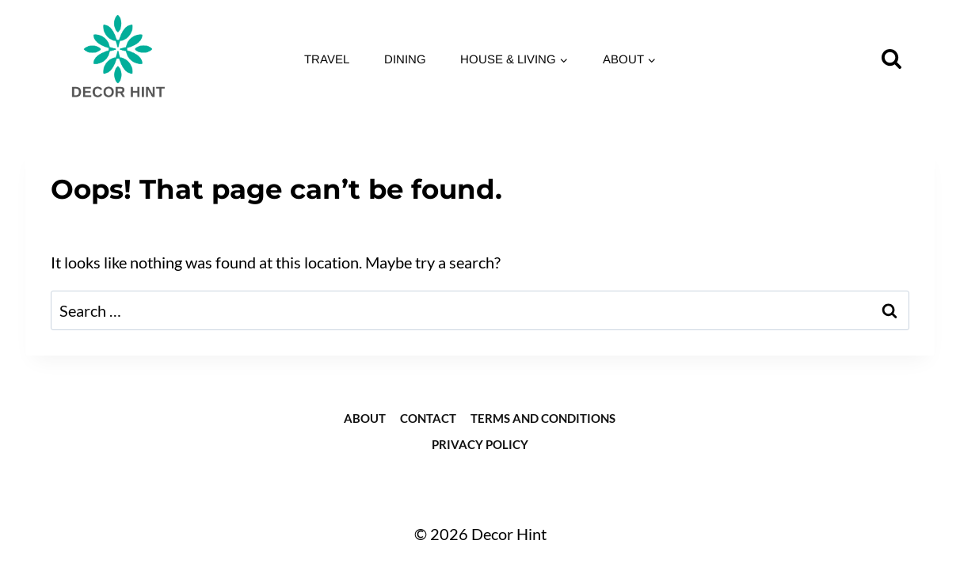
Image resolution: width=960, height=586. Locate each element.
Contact (428, 418)
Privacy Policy (480, 444)
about (365, 418)
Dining (405, 59)
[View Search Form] (891, 59)
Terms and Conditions (542, 418)
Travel (326, 59)
